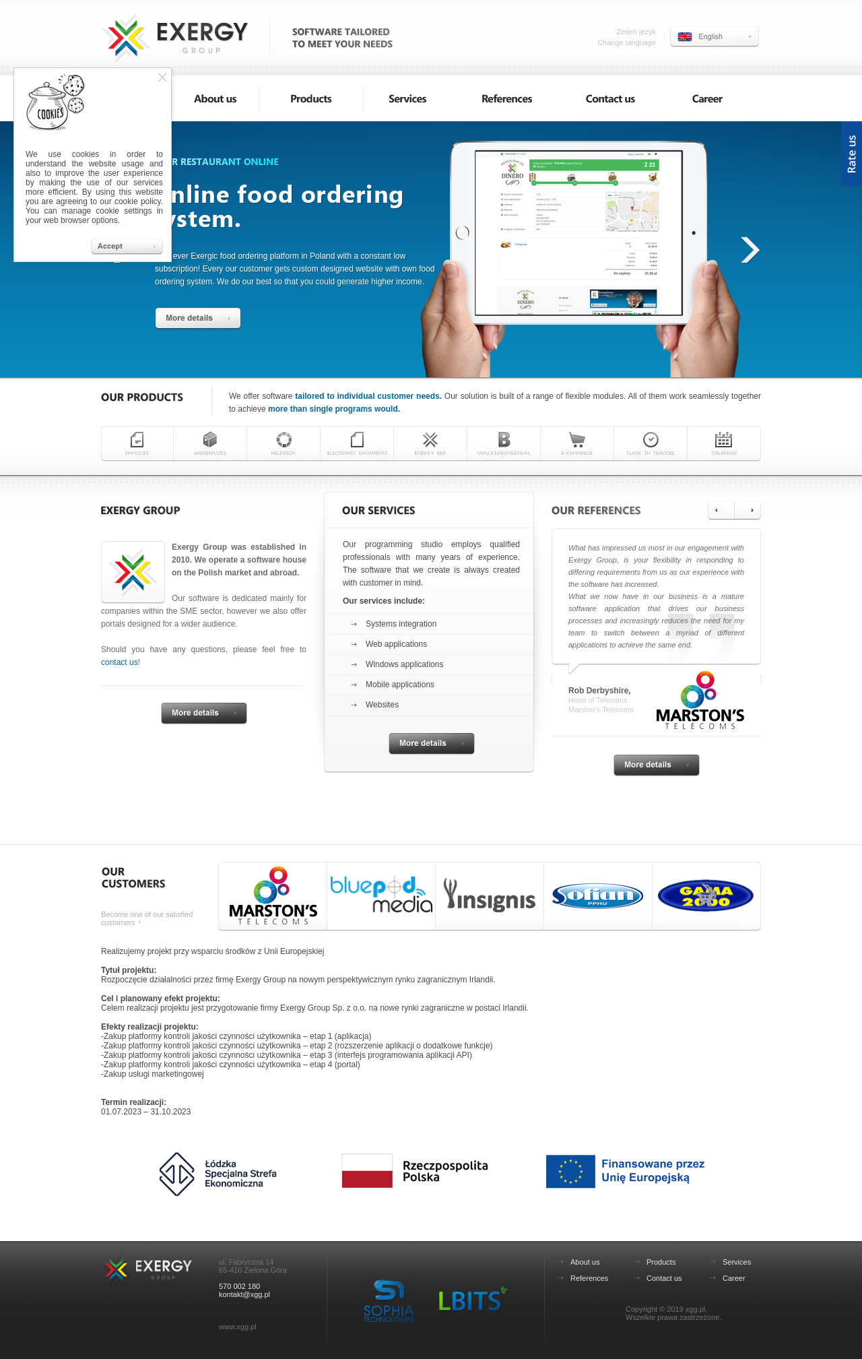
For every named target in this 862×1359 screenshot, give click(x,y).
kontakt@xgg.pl (244, 1294)
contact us (119, 662)
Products (660, 1262)
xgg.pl (695, 1309)
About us (584, 1262)
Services (737, 1262)
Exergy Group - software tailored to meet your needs (175, 36)
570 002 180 (239, 1286)
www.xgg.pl (238, 1327)
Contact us (664, 1278)
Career (734, 1278)
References (589, 1278)
